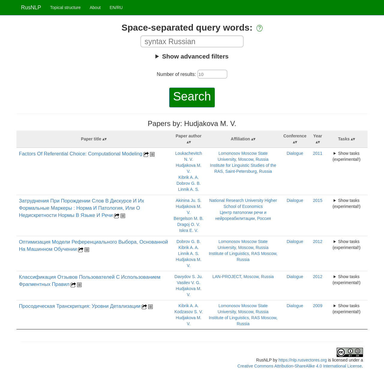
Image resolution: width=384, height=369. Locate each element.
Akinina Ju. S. (189, 200)
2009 (317, 305)
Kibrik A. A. (188, 177)
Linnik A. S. (188, 189)
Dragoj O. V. (188, 224)
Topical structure (65, 7)
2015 (317, 200)
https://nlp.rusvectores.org (302, 360)
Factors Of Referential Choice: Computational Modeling (80, 154)
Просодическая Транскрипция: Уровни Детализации (79, 306)
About (95, 7)
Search (192, 96)
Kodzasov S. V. (188, 311)
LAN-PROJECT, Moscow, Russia (243, 276)
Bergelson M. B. (189, 218)
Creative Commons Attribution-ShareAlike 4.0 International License (299, 366)
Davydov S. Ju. (189, 276)
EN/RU (116, 7)
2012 (317, 241)
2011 (317, 153)
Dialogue (294, 153)
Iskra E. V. (188, 230)
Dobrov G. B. (188, 183)
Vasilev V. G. (188, 282)
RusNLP (31, 7)
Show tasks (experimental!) (346, 156)
